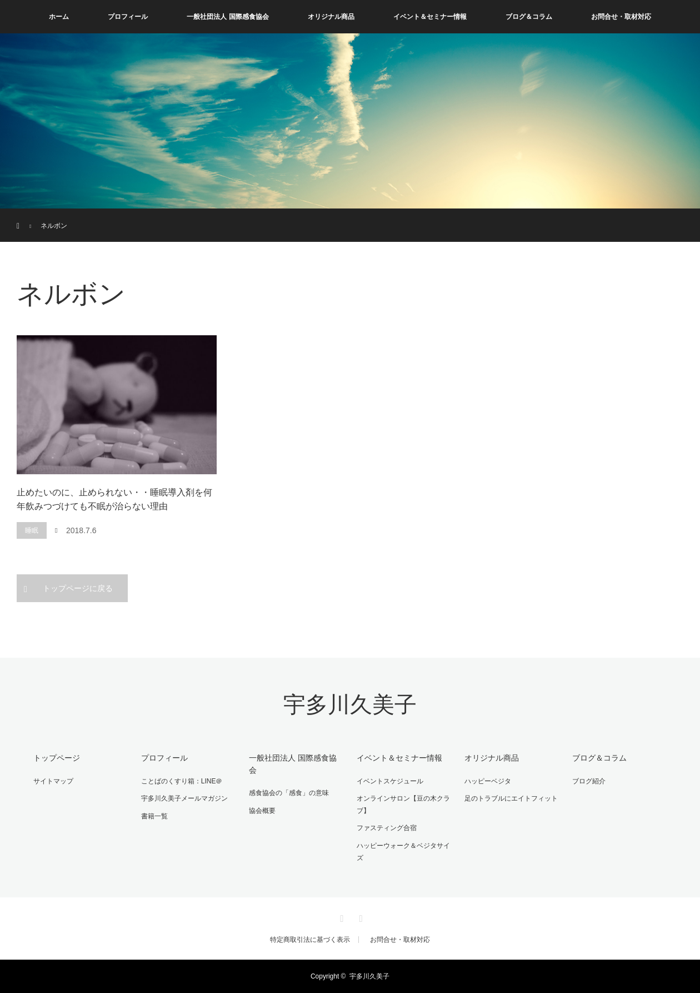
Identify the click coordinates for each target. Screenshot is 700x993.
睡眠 (31, 530)
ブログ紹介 (589, 781)
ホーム (59, 17)
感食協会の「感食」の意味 (289, 793)
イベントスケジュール (390, 781)
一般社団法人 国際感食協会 (227, 17)
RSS (359, 916)
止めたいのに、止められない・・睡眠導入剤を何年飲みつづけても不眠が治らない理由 (114, 500)
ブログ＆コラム (529, 17)
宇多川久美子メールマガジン (184, 798)
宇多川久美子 (350, 704)
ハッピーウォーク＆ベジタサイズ (403, 852)
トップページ (56, 757)
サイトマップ (53, 781)
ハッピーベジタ (487, 781)
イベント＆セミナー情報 (430, 17)
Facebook (340, 916)
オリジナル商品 (331, 17)
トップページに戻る (78, 588)
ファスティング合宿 (387, 828)
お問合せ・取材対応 (621, 17)
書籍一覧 (154, 816)
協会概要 (262, 811)
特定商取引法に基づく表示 (310, 939)
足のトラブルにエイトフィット (511, 798)
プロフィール (128, 17)
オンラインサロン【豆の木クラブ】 (403, 805)
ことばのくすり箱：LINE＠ (182, 781)
